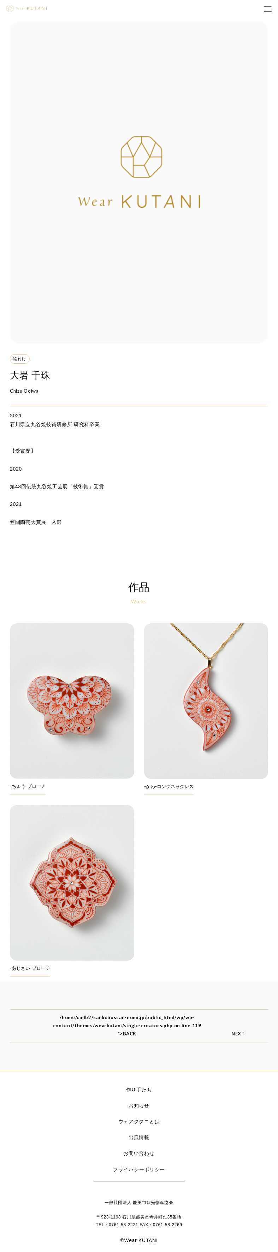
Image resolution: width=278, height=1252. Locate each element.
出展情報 (139, 1137)
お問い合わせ (138, 1153)
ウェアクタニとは (139, 1121)
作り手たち (139, 1090)
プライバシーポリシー (139, 1169)
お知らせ (139, 1105)
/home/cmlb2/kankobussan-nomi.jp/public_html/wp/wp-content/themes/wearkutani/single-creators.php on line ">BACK (127, 1026)
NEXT (243, 1033)
